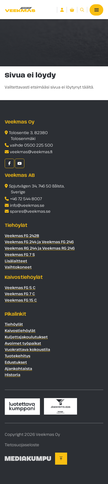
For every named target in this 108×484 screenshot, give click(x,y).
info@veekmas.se (27, 205)
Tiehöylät (14, 324)
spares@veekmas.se (30, 211)
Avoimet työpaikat (23, 343)
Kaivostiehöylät (20, 330)
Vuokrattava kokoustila (27, 349)
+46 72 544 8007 (26, 198)
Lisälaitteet (16, 260)
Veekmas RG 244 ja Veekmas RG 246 (40, 248)
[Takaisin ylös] (61, 458)
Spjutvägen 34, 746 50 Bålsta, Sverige (37, 189)
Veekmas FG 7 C (20, 293)
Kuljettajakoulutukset (26, 337)
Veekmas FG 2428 (22, 235)
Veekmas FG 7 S (20, 254)
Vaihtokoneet (18, 267)
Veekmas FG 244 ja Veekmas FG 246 (39, 241)
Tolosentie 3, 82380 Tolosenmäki (28, 135)
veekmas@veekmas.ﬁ (31, 151)
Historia (12, 374)
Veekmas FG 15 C (21, 300)
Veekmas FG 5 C (20, 287)
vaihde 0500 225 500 (31, 145)
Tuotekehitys (17, 355)
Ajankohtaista (18, 368)
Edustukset (16, 362)
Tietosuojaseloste (22, 444)
